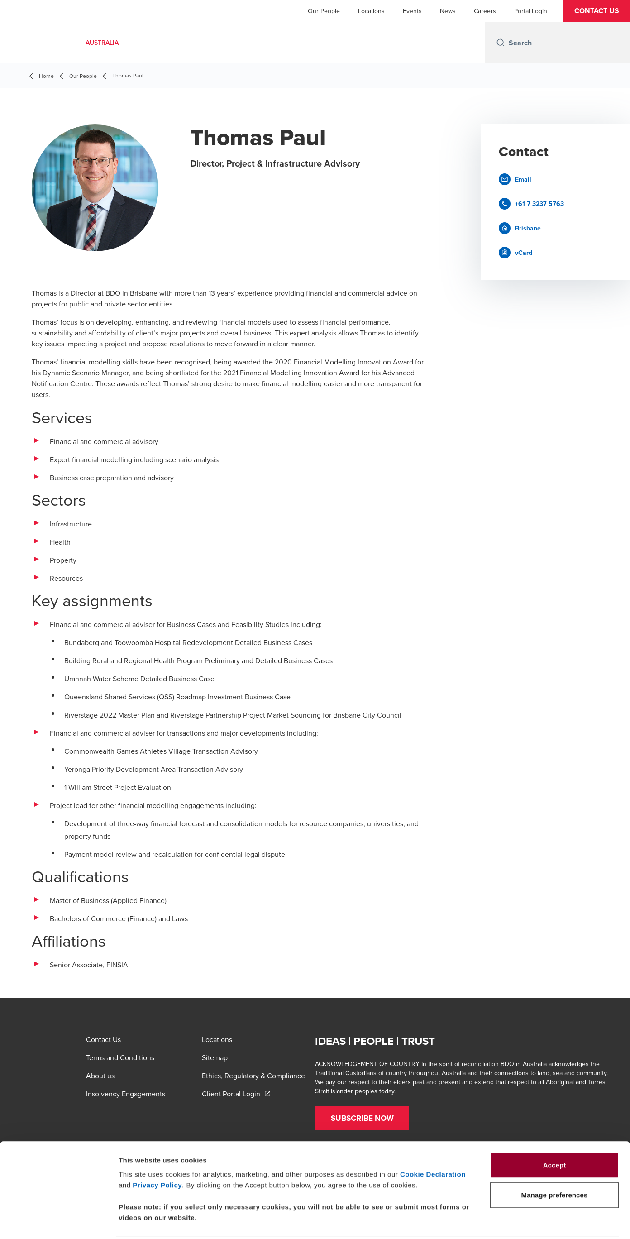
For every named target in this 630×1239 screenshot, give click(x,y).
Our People (324, 10)
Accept (554, 1132)
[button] (596, 11)
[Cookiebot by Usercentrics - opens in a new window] (58, 1221)
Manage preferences (504, 1221)
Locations (371, 10)
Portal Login (530, 10)
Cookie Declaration (433, 1141)
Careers (485, 10)
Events (412, 10)
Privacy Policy (157, 1152)
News (448, 10)
